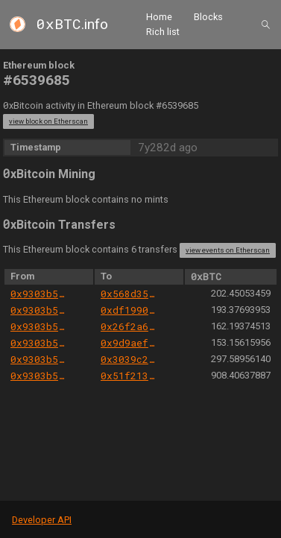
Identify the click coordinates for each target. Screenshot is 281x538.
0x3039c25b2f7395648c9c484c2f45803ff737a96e (129, 359)
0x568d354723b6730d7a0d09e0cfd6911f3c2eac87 (129, 294)
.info (72, 24)
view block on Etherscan (48, 121)
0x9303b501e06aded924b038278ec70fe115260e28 (39, 294)
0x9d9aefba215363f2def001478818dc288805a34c (129, 343)
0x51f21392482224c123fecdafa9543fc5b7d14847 (129, 376)
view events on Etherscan (228, 250)
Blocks (208, 16)
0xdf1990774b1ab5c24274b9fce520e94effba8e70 (129, 310)
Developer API (42, 519)
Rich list (163, 31)
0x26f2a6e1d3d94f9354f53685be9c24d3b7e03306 (129, 326)
